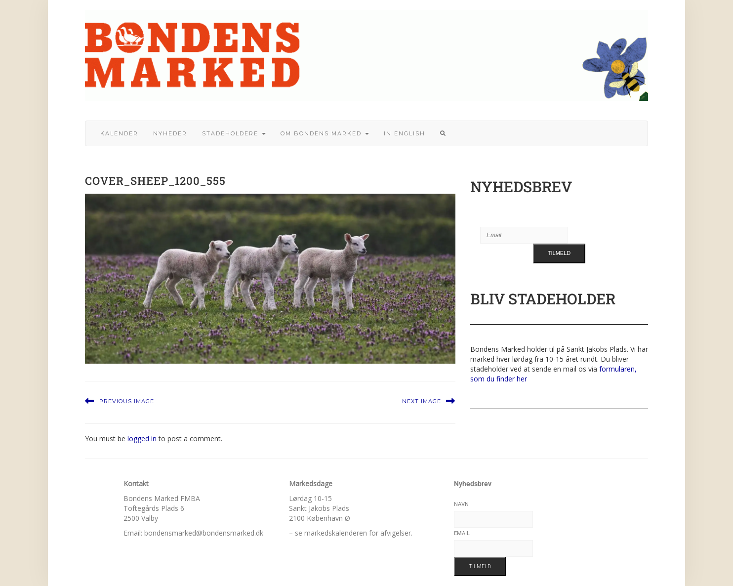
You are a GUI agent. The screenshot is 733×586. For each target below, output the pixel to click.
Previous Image (126, 401)
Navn (461, 504)
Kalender (119, 133)
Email (462, 533)
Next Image (421, 401)
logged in (142, 438)
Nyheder (170, 133)
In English (404, 133)
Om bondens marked (325, 133)
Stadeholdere (234, 133)
